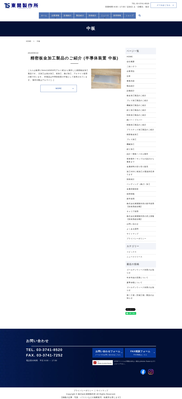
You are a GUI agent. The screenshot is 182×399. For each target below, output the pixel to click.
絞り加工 (130, 149)
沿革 (129, 76)
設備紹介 (63, 15)
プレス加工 (132, 139)
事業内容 (130, 81)
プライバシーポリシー (136, 239)
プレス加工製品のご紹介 (137, 100)
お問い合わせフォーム (108, 353)
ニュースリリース (134, 257)
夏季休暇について (134, 282)
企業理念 (130, 71)
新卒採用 (130, 199)
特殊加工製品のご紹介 (136, 115)
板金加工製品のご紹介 (136, 95)
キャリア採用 (132, 211)
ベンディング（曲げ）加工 (138, 184)
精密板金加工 (132, 134)
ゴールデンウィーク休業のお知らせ (140, 271)
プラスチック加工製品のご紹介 (140, 130)
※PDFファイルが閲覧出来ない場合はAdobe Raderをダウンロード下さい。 (134, 362)
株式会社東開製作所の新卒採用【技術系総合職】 (140, 204)
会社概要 (130, 62)
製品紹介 (78, 15)
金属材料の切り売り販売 (137, 167)
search (150, 15)
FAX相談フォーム (140, 353)
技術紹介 (94, 15)
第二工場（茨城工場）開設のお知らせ (140, 296)
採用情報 (123, 15)
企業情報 (49, 15)
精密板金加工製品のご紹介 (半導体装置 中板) (74, 58)
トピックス (132, 252)
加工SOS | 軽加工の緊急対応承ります (140, 172)
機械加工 (130, 144)
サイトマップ (132, 234)
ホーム (35, 15)
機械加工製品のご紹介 (136, 105)
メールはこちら (163, 5)
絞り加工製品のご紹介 (136, 110)
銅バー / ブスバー (134, 120)
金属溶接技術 (132, 189)
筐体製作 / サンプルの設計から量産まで (140, 160)
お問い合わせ (132, 224)
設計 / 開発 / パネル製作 (137, 154)
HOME (28, 41)
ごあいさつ (132, 66)
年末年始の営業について (137, 278)
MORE (59, 88)
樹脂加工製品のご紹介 (136, 125)
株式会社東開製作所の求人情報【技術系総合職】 (140, 217)
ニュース (109, 15)
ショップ (139, 15)
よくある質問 (132, 229)
